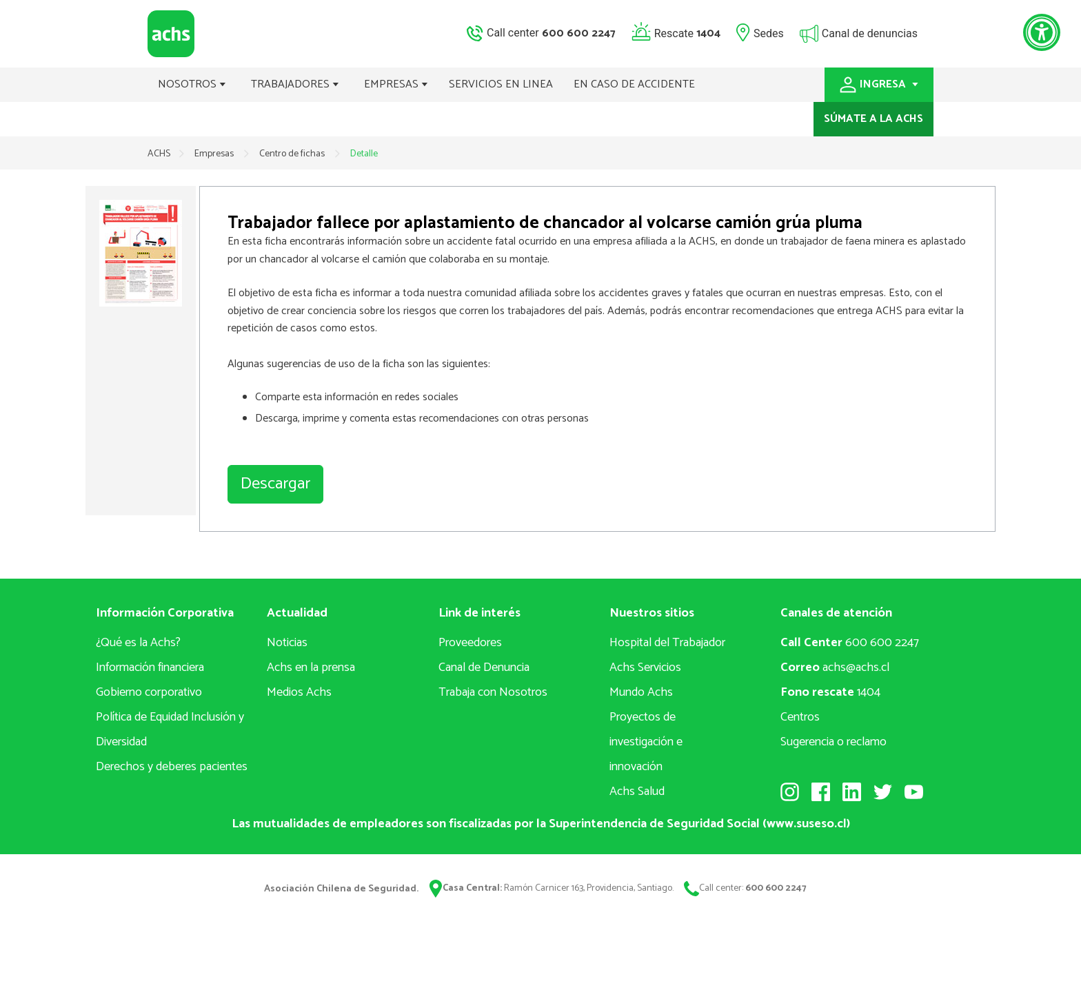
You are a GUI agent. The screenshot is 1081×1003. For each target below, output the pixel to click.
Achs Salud (637, 791)
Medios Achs (299, 692)
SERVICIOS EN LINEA (501, 84)
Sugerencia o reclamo (833, 742)
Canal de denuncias (870, 32)
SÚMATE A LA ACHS (873, 119)
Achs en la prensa (311, 667)
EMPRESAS (396, 84)
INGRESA (879, 84)
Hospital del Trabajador (667, 642)
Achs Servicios (645, 667)
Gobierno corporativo (149, 692)
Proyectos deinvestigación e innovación (646, 742)
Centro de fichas (293, 154)
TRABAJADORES (295, 84)
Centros (800, 717)
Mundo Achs (641, 692)
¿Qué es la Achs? (138, 642)
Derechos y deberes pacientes (171, 766)
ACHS (159, 154)
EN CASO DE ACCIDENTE (634, 84)
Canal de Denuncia (483, 667)
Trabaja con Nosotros (492, 692)
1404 (830, 692)
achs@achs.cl (834, 667)
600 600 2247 (849, 642)
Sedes (769, 32)
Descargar (275, 484)
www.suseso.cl (807, 824)
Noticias (287, 642)
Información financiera (150, 667)
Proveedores (470, 642)
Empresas (215, 154)
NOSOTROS (192, 84)
